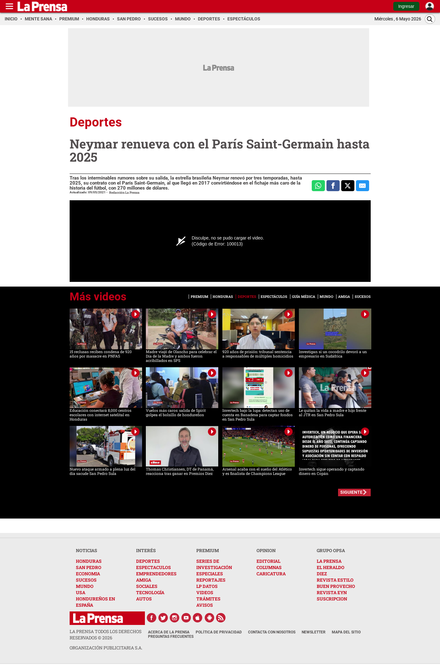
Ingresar (406, 6)
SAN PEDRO (88, 567)
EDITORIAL (268, 561)
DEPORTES (148, 561)
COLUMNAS (269, 567)
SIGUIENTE (351, 492)
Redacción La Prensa (124, 193)
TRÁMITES (208, 599)
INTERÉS (146, 550)
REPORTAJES (210, 580)
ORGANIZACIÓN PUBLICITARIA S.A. (106, 648)
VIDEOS (204, 592)
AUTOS (144, 599)
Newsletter (314, 632)
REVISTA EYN (332, 592)
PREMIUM (207, 550)
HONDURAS (89, 561)
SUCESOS (86, 580)
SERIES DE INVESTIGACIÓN (214, 564)
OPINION (266, 550)
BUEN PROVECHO (336, 586)
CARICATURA (271, 574)
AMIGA (143, 580)
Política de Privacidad (219, 632)
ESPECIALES (209, 574)
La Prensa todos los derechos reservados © (105, 634)
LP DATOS (207, 586)
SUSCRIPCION (332, 599)
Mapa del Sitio (346, 632)
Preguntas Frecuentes (170, 636)
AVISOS (204, 605)
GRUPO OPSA (331, 550)
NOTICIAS (86, 550)
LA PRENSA (329, 561)
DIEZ (322, 574)
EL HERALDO (330, 567)
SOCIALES (146, 586)
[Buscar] (430, 19)
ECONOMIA (88, 574)
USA (80, 592)
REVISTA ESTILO (335, 580)
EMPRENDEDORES (156, 574)
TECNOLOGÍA (150, 592)
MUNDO (84, 586)
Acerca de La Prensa (168, 632)
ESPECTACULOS (153, 567)
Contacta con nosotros (271, 632)
